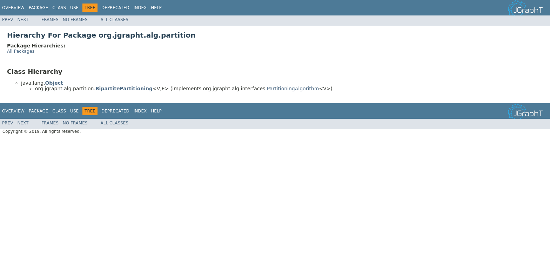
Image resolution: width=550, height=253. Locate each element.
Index (140, 7)
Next (22, 19)
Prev (7, 19)
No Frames (75, 19)
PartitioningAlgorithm (293, 88)
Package (38, 7)
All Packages (20, 51)
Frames (50, 19)
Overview (13, 7)
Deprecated (115, 7)
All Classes (114, 19)
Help (156, 7)
